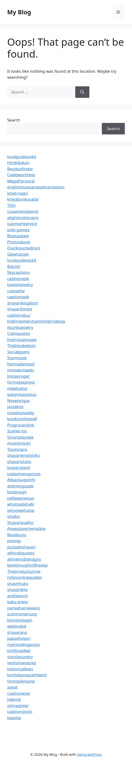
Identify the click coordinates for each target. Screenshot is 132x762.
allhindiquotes (20, 553)
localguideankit (21, 156)
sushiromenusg (22, 614)
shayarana (17, 632)
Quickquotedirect (23, 248)
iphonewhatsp (20, 510)
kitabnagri (17, 492)
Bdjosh (13, 266)
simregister (18, 705)
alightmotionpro (22, 217)
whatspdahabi (20, 504)
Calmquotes (18, 333)
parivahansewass (23, 608)
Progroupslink (20, 425)
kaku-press (17, 601)
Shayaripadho (20, 522)
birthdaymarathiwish (27, 675)
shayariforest (19, 309)
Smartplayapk (20, 437)
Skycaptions (18, 272)
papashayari (19, 638)
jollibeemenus (20, 498)
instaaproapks (20, 370)
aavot (12, 687)
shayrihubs (17, 583)
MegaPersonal (21, 181)
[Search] (82, 92)
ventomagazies (21, 662)
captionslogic (19, 711)
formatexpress (21, 382)
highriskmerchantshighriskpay (36, 321)
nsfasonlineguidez (24, 577)
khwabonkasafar (23, 199)
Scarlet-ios (17, 431)
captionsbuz (18, 315)
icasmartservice (22, 223)
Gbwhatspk (18, 254)
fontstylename (21, 681)
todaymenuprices (23, 473)
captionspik (18, 278)
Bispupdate (18, 235)
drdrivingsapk (20, 486)
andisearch (17, 595)
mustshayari (19, 443)
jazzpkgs (15, 406)
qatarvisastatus (21, 394)
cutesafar (16, 290)
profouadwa (18, 650)
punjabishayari (21, 547)
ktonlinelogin (19, 620)
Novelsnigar (18, 400)
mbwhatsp (17, 388)
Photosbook (18, 242)
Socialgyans (18, 351)
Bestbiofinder (20, 168)
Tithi (11, 205)
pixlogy (14, 540)
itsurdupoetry (20, 327)
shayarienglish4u (23, 455)
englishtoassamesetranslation (35, 187)
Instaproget (18, 376)
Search (13, 120)
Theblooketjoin (21, 345)
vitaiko (13, 516)
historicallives (20, 669)
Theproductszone (23, 571)
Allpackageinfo (21, 479)
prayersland (18, 467)
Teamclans (17, 449)
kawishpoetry (20, 284)
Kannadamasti (21, 364)
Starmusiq (17, 357)
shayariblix (17, 589)
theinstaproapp (22, 339)
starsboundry (20, 656)
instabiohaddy (20, 412)
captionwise (18, 693)
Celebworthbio (21, 174)
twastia (14, 717)
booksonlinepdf (22, 418)
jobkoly (14, 699)
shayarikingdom (22, 303)
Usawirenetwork (22, 211)
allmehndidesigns (24, 559)
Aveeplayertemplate (26, 528)
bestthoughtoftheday (27, 565)
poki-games (18, 229)
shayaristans (19, 461)
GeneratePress (89, 754)
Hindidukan (18, 162)
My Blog (19, 12)
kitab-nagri (17, 193)
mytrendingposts (23, 644)
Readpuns (16, 534)
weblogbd (16, 626)
